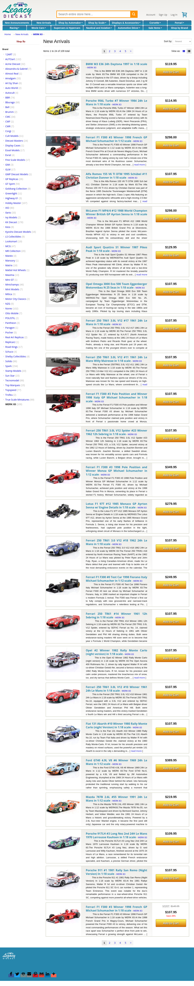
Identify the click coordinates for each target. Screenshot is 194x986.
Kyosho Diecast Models (18, 231)
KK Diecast (11, 222)
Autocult (10, 92)
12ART (8, 54)
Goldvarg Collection (16, 188)
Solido (8, 361)
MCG (8, 246)
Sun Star (10, 375)
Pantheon (10, 322)
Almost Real (11, 73)
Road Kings (11, 346)
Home (7, 34)
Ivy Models (11, 217)
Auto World (11, 88)
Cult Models (11, 136)
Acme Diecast (12, 64)
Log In (174, 14)
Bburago (10, 102)
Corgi (8, 131)
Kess (7, 227)
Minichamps (12, 284)
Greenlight (11, 193)
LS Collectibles (13, 236)
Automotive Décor (129, 28)
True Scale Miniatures (17, 399)
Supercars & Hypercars (67, 28)
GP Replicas (11, 179)
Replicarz (10, 342)
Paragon (10, 327)
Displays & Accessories (126, 22)
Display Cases (13, 145)
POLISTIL (10, 318)
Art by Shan (11, 83)
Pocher (9, 332)
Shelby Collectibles (15, 356)
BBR (7, 97)
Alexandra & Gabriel (16, 68)
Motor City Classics (15, 299)
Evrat (8, 155)
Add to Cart (171, 72)
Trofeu (9, 394)
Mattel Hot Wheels (15, 270)
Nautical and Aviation (99, 28)
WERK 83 (38, 34)
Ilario (8, 212)
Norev (8, 308)
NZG (7, 303)
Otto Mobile (11, 313)
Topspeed (10, 390)
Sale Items (155, 28)
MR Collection (13, 251)
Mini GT (9, 279)
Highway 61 (11, 198)
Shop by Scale (97, 22)
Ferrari (179, 22)
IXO (7, 207)
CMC (7, 116)
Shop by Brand (179, 28)
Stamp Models (13, 370)
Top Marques (12, 385)
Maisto (9, 255)
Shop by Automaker (70, 22)
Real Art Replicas (14, 337)
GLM (7, 169)
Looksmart (11, 241)
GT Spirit (10, 183)
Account (150, 14)
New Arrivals (44, 22)
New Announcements (17, 22)
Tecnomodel (12, 380)
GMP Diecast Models (16, 174)
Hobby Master (13, 203)
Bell (7, 107)
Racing (14, 28)
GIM (7, 164)
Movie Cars (39, 28)
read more (139, 164)
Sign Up (163, 14)
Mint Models (12, 289)
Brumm (9, 112)
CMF (7, 121)
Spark (8, 366)
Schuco (9, 351)
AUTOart (10, 59)
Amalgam (10, 78)
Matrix (8, 265)
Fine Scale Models (15, 159)
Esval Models (12, 150)
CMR (7, 126)
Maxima (9, 275)
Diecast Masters (14, 140)
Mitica (8, 294)
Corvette (155, 22)
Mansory (10, 260)
